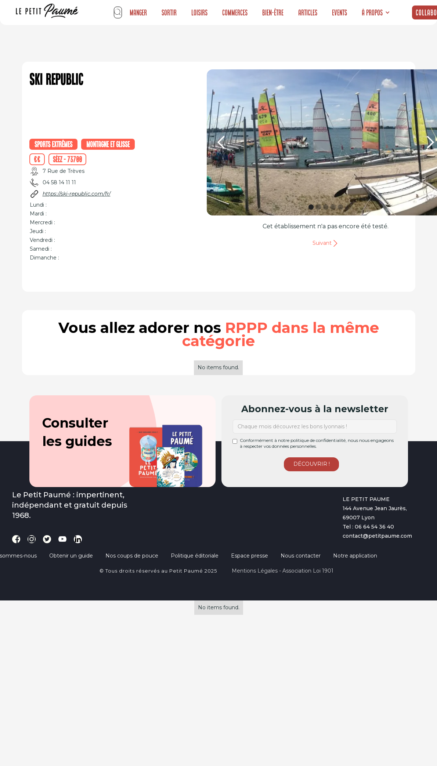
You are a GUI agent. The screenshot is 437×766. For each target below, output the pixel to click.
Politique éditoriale (195, 555)
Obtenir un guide (71, 555)
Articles (307, 12)
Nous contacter (301, 555)
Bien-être (272, 12)
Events (339, 12)
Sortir (169, 12)
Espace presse (249, 555)
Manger (138, 12)
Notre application (355, 555)
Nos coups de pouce (131, 555)
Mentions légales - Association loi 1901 (282, 570)
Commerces (235, 12)
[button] (375, 12)
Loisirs (199, 12)
